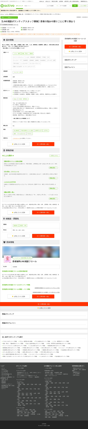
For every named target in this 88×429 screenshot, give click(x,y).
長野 (39, 393)
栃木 (23, 389)
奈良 (40, 397)
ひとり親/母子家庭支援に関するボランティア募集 (15, 354)
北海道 (19, 384)
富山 (23, 393)
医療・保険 (20, 415)
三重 (31, 394)
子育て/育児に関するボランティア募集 (50, 352)
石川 (27, 393)
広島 (35, 400)
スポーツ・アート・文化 (23, 414)
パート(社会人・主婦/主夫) (61, 374)
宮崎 (39, 403)
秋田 (36, 384)
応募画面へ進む (44, 144)
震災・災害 (32, 409)
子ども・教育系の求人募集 (26, 341)
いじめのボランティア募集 (46, 356)
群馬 (27, 389)
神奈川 (19, 390)
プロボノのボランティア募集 (10, 341)
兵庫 (36, 397)
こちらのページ (16, 138)
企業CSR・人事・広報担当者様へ (71, 1)
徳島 (47, 399)
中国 (18, 399)
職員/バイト (28, 5)
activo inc (41, 425)
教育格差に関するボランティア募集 (11, 347)
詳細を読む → (53, 167)
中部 (18, 391)
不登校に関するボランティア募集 (31, 347)
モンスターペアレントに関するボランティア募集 (41, 354)
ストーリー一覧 (5, 375)
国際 (18, 409)
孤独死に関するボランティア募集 (51, 350)
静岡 (23, 394)
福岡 (19, 403)
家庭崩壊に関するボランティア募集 (56, 345)
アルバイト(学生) (49, 374)
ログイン (4, 388)
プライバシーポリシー (7, 384)
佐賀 (23, 403)
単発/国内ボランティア (22, 372)
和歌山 (19, 397)
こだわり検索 (82, 5)
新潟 (19, 393)
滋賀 (24, 397)
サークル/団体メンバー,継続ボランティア (27, 375)
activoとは (41, 1)
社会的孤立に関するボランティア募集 (70, 350)
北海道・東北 (20, 383)
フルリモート (48, 380)
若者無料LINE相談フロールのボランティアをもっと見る (47, 287)
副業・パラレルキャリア (51, 375)
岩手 (28, 384)
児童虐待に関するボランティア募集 (31, 350)
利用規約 (4, 382)
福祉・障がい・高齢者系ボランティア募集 (13, 343)
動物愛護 (26, 415)
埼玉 (31, 389)
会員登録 (61, 1)
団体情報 (20, 10)
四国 (46, 397)
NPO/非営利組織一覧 (7, 374)
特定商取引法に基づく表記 (8, 385)
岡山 (31, 400)
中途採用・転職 (58, 372)
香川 (51, 399)
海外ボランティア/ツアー (23, 374)
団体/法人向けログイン (78, 368)
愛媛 (55, 399)
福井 (31, 393)
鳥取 (23, 400)
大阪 (32, 397)
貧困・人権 (20, 412)
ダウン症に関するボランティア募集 (11, 352)
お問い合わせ (5, 379)
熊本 (31, 403)
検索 (75, 5)
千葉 (35, 389)
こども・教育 (24, 409)
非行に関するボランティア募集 (49, 347)
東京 (39, 389)
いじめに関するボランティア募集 (37, 345)
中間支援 (33, 414)
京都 (28, 397)
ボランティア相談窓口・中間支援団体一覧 (7, 377)
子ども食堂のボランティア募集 (42, 341)
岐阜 (19, 394)
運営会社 (4, 381)
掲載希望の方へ (84, 1)
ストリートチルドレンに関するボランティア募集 (14, 345)
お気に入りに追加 (18, 144)
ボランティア (19, 5)
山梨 (35, 393)
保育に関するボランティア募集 (30, 352)
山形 (40, 384)
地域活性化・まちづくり (23, 411)
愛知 (27, 394)
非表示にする (55, 155)
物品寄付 (37, 377)
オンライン (20, 381)
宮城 (32, 384)
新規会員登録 (5, 387)
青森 (24, 384)
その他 (38, 414)
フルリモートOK (18, 72)
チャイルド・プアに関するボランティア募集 (70, 347)
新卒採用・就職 (49, 372)
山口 (19, 400)
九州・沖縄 (20, 402)
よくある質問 (5, 371)
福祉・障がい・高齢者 (29, 412)
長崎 (27, 403)
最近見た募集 (55, 1)
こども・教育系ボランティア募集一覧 (14, 14)
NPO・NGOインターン (35, 372)
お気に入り (47, 1)
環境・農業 (33, 411)
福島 (19, 386)
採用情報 (44, 423)
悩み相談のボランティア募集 (62, 356)
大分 (35, 403)
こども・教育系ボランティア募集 (61, 341)
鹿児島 (19, 405)
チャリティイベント (22, 377)
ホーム (2, 14)
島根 (27, 400)
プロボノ (31, 377)
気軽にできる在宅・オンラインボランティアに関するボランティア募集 (20, 356)
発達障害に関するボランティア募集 (11, 350)
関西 (18, 396)
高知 (59, 399)
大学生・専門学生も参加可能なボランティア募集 (58, 343)
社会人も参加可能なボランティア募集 (35, 343)
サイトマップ (5, 372)
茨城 (19, 389)
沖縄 (24, 405)
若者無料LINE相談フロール (10, 24)
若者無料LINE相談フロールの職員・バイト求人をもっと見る (46, 292)
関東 (18, 387)
